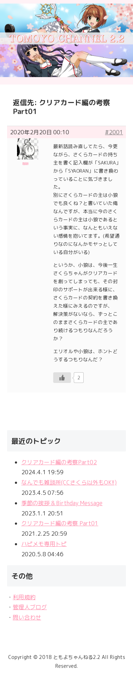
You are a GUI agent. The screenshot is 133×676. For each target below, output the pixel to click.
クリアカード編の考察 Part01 (59, 523)
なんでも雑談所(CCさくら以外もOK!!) (69, 482)
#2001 (114, 132)
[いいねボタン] (62, 377)
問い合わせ (27, 617)
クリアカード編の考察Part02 (59, 462)
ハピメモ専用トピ (44, 544)
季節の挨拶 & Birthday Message (61, 503)
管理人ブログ (30, 607)
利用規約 (24, 597)
